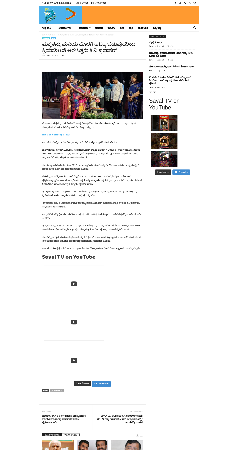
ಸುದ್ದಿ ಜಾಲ (48, 27)
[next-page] (141, 339)
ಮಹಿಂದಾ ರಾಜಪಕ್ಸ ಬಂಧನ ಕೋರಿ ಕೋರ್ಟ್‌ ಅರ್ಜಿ (172, 66)
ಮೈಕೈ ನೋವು (155, 42)
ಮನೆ (43, 35)
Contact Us (191, 442)
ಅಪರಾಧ (99, 27)
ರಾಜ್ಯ (53, 38)
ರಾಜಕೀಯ (85, 27)
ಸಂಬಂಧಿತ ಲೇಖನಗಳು (52, 339)
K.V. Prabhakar (57, 295)
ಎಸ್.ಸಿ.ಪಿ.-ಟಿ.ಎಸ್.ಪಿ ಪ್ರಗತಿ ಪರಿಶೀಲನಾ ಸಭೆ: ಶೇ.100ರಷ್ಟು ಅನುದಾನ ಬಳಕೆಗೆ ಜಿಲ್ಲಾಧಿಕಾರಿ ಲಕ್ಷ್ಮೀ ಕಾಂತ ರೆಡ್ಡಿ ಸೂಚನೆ (120, 323)
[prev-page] (137, 339)
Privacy (181, 442)
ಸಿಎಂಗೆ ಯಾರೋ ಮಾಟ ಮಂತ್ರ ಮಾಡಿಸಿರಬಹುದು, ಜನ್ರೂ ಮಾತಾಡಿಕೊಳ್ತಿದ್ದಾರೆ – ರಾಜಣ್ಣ (123, 372)
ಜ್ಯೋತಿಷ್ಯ (157, 27)
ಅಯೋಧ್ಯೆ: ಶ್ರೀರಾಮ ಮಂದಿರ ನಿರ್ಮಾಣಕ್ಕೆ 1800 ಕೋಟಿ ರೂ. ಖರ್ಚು (171, 54)
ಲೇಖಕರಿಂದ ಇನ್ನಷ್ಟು (70, 339)
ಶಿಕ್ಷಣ (131, 27)
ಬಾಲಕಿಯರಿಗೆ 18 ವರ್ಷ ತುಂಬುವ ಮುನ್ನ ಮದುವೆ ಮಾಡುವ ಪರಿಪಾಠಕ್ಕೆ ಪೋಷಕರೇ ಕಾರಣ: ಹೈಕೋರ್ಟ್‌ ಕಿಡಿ (64, 323)
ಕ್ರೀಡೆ (122, 27)
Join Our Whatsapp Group (56, 135)
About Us (82, 2)
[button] (194, 27)
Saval (151, 46)
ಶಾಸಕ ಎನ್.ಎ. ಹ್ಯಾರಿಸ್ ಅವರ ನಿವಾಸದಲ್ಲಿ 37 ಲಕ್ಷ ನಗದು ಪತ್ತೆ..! (89, 371)
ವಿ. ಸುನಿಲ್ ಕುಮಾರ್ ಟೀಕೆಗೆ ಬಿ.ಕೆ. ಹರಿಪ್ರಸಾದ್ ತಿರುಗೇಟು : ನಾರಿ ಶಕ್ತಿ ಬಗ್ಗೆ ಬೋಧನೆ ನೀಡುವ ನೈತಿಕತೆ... (170, 80)
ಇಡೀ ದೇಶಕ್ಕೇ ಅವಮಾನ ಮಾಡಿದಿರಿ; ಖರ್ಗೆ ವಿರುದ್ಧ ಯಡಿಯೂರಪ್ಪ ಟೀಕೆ (55, 371)
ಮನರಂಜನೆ (143, 27)
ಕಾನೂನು (111, 27)
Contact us (98, 2)
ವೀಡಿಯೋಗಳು (66, 27)
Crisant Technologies (74, 446)
